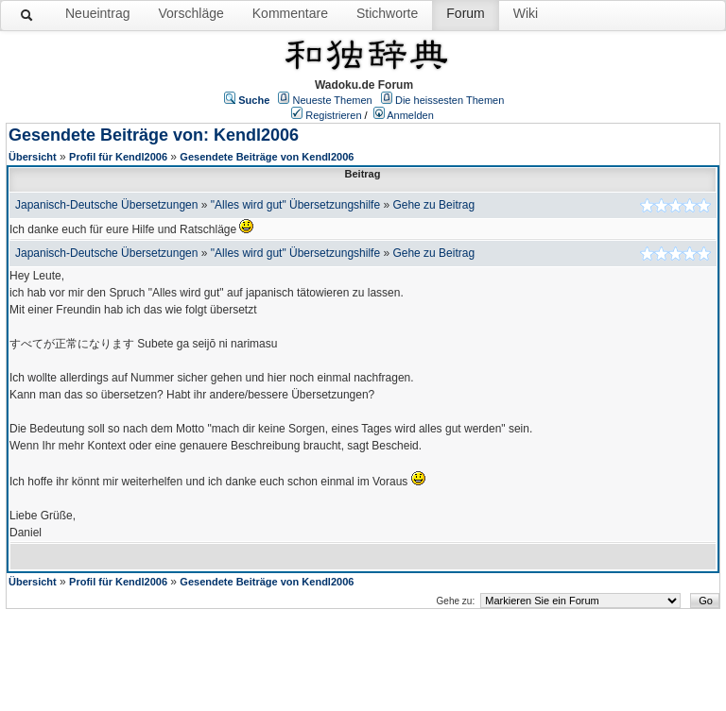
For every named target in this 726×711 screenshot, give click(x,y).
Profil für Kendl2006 (118, 156)
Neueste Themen (332, 100)
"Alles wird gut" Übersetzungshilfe (295, 205)
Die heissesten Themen (449, 100)
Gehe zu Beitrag (433, 205)
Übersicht (33, 156)
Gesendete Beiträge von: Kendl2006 (154, 135)
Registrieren (333, 115)
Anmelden (410, 115)
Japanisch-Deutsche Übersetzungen (106, 205)
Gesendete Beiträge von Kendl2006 (267, 156)
